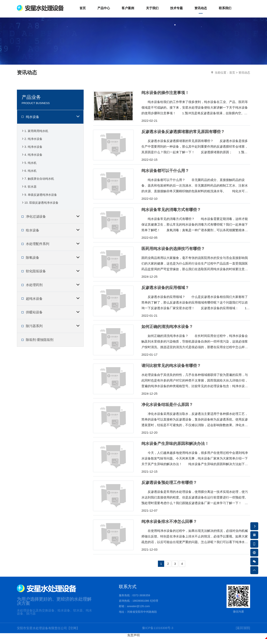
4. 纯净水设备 (31, 156)
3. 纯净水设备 (31, 148)
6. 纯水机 (29, 172)
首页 (232, 74)
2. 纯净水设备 (31, 140)
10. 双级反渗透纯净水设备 (39, 204)
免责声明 (133, 637)
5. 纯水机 (29, 164)
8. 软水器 (29, 188)
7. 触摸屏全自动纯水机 (37, 180)
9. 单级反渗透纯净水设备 (39, 196)
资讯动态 (244, 74)
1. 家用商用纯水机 (34, 132)
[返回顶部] (243, 629)
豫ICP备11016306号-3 (157, 629)
